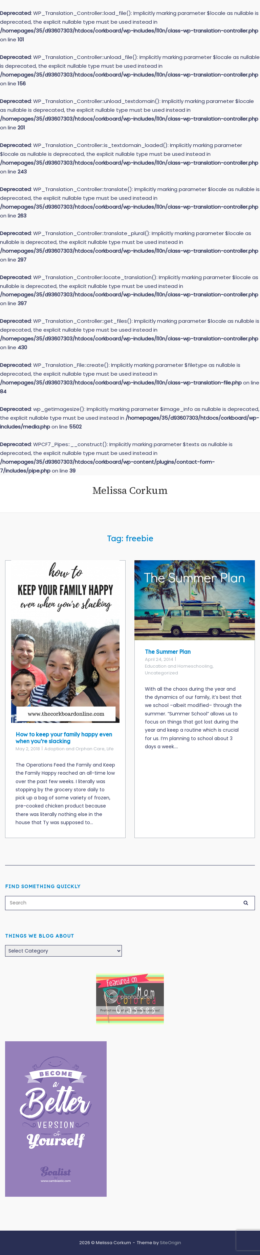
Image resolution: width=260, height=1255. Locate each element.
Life (110, 749)
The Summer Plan (168, 651)
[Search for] (130, 903)
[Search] (246, 902)
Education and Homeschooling (179, 666)
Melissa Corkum (130, 490)
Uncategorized (161, 673)
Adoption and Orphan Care (74, 749)
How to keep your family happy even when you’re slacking (64, 738)
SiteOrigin (170, 1242)
